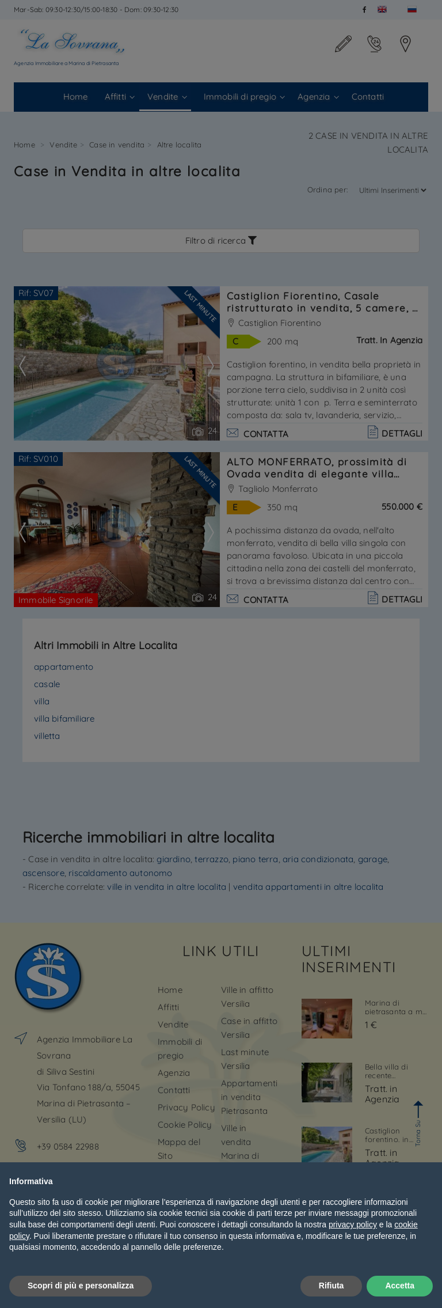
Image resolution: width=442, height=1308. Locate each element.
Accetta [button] (399, 1285)
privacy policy (353, 1224)
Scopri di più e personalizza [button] (81, 1285)
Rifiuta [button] (331, 1285)
